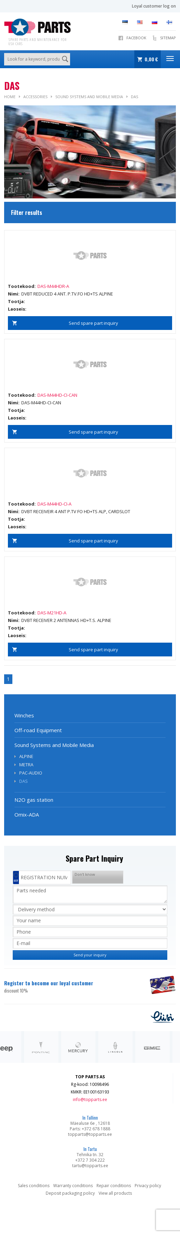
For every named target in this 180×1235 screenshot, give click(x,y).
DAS (134, 96)
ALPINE (26, 756)
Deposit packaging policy (70, 1193)
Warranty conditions (73, 1186)
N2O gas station (33, 799)
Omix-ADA (26, 814)
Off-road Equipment (38, 730)
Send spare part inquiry (93, 323)
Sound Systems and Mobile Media (89, 96)
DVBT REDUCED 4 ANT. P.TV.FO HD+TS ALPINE (67, 294)
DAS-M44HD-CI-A (54, 504)
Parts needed (90, 894)
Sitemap (168, 37)
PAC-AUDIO (30, 773)
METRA (26, 764)
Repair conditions (114, 1186)
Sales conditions (33, 1186)
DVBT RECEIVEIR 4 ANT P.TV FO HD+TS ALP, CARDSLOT (75, 511)
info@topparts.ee (90, 1099)
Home (9, 96)
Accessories (35, 96)
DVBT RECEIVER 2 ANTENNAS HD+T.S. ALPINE (66, 620)
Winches (24, 715)
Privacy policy (148, 1186)
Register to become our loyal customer (73, 986)
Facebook (136, 37)
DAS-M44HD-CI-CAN (57, 395)
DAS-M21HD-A (51, 613)
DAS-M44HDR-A (53, 286)
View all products (115, 1193)
